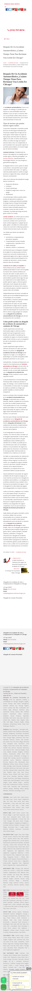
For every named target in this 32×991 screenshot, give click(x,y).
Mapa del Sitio (7, 695)
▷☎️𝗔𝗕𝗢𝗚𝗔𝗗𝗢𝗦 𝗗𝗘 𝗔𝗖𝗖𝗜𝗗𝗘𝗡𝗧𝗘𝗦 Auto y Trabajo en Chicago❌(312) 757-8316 (16, 19)
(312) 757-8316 (24, 4)
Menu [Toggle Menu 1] (7, 39)
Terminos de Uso (8, 693)
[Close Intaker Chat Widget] (30, 968)
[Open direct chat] (27, 968)
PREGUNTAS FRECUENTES (16, 1)
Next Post (17, 568)
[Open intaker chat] (12, 990)
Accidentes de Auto (13, 63)
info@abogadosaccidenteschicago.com (16, 6)
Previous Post (16, 558)
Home (4, 63)
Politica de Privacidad (20, 693)
